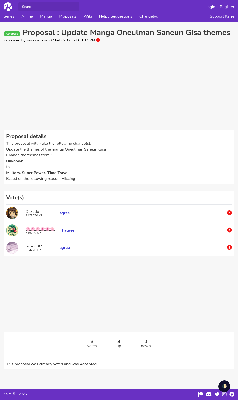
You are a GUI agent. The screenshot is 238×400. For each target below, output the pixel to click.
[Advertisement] (119, 83)
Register (227, 7)
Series (9, 16)
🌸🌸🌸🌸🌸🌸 (40, 229)
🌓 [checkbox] (224, 386)
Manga (46, 16)
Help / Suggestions (115, 16)
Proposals (67, 16)
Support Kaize (222, 16)
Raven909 (35, 246)
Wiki (88, 16)
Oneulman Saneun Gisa (85, 149)
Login (210, 7)
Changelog (148, 16)
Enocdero (35, 40)
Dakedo (32, 211)
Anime (27, 16)
